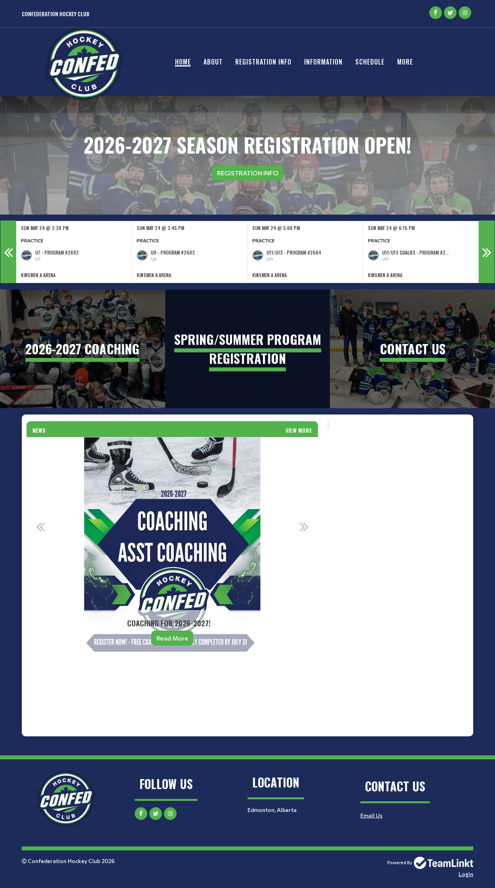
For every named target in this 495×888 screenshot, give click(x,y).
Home (183, 62)
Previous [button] (8, 252)
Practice (32, 240)
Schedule (370, 62)
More (405, 62)
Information (323, 62)
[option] (74, 252)
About (213, 62)
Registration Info (263, 62)
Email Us (371, 815)
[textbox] (172, 683)
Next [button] (487, 252)
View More (299, 430)
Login (466, 874)
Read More (172, 638)
